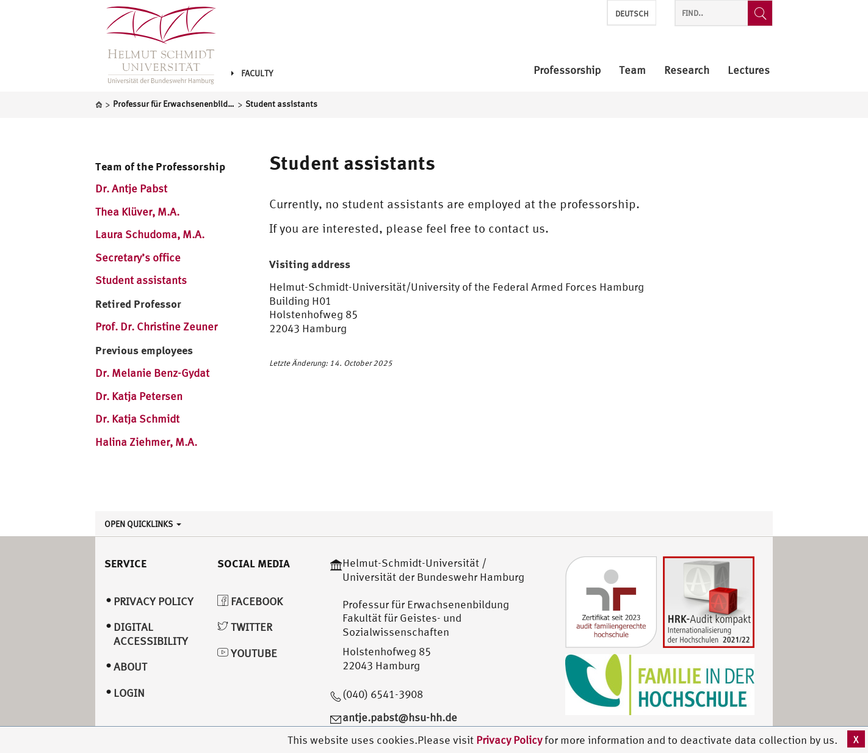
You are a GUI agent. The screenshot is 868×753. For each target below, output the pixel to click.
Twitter (244, 626)
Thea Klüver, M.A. (137, 211)
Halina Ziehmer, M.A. (146, 441)
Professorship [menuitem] (567, 70)
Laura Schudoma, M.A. (149, 234)
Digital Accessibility (151, 633)
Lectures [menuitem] (749, 70)
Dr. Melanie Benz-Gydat (152, 372)
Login (129, 692)
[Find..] (760, 13)
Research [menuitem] (686, 70)
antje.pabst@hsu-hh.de (399, 717)
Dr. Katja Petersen (139, 396)
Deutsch (631, 14)
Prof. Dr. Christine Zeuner (156, 326)
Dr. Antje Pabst (131, 188)
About (130, 666)
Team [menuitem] (632, 70)
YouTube (247, 653)
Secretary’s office (138, 257)
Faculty (252, 73)
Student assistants (142, 280)
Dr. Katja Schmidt (137, 418)
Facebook (250, 601)
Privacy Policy (510, 739)
